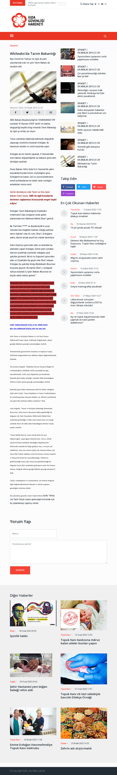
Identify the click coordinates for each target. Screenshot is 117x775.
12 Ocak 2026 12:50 (83, 635)
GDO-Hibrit (75, 295)
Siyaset (14, 45)
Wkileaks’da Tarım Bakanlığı (87, 165)
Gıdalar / (64, 743)
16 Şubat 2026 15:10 (89, 268)
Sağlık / (13, 682)
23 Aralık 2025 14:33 (80, 743)
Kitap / (13, 631)
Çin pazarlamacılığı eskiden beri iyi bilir (91, 75)
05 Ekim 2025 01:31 (87, 282)
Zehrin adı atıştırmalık (76, 748)
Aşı (71, 224)
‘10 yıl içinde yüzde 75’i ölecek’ (86, 227)
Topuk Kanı (75, 209)
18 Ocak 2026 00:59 (27, 631)
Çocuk (73, 237)
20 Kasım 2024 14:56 (89, 254)
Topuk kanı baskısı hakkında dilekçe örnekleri (85, 215)
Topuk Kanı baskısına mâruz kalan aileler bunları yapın (80, 641)
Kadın (72, 282)
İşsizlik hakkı (19, 636)
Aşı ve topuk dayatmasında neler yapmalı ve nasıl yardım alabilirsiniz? (87, 319)
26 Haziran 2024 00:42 (86, 224)
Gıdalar (73, 254)
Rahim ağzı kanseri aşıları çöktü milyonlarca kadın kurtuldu (49, 4)
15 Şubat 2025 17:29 (92, 209)
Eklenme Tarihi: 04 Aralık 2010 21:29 (26, 107)
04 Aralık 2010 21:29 (88, 52)
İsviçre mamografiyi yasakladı (86, 286)
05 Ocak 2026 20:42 (28, 682)
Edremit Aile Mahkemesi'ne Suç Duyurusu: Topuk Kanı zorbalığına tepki (88, 243)
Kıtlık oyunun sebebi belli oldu (90, 131)
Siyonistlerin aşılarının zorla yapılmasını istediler (91, 58)
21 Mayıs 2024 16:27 (92, 295)
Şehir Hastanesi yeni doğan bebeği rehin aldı (28, 688)
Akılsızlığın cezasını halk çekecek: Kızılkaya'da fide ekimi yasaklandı (90, 93)
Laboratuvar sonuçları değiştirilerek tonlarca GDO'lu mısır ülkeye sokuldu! (86, 302)
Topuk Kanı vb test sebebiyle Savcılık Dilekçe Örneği (80, 695)
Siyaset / (82, 49)
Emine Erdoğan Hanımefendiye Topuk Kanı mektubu (31, 746)
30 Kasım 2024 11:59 (88, 237)
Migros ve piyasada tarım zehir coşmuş (86, 259)
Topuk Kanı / (66, 635)
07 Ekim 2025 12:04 (85, 313)
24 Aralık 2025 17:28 (33, 740)
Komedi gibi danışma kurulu (88, 148)
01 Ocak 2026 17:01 (83, 689)
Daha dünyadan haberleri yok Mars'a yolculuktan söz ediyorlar (91, 113)
